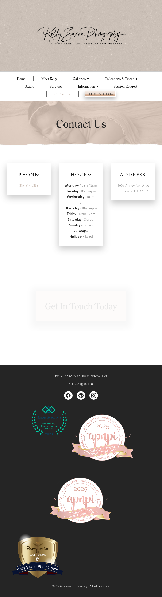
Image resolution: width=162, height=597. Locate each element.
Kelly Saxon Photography (37, 568)
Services (56, 86)
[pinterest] (81, 395)
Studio (29, 86)
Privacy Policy (72, 375)
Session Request (125, 86)
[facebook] (68, 395)
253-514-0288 (28, 185)
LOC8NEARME (37, 554)
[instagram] (93, 395)
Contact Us (62, 94)
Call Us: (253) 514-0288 (100, 93)
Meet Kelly (49, 79)
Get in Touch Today (81, 307)
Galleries (81, 79)
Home (21, 79)
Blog (104, 375)
